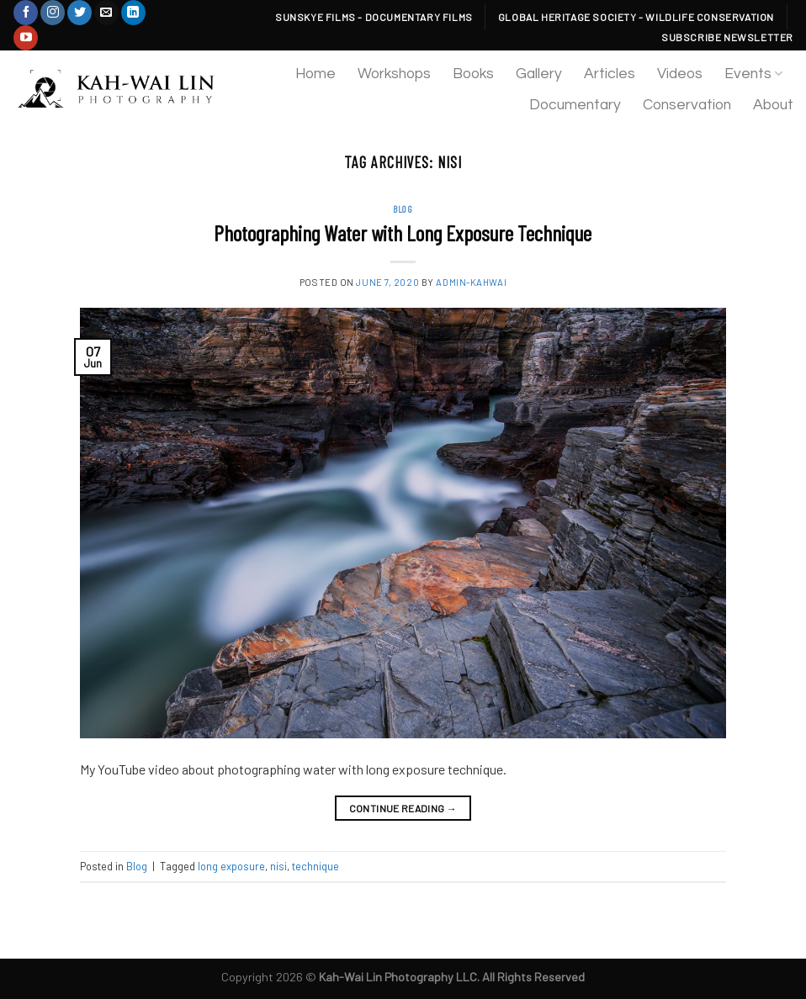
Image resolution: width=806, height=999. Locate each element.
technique (315, 866)
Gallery (539, 74)
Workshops (394, 74)
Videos (680, 74)
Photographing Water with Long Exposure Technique (402, 232)
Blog (402, 209)
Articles (609, 74)
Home (315, 74)
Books (473, 74)
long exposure (231, 866)
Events (753, 74)
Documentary (575, 105)
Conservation (687, 105)
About (773, 105)
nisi (278, 866)
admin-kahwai (471, 282)
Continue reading (403, 809)
